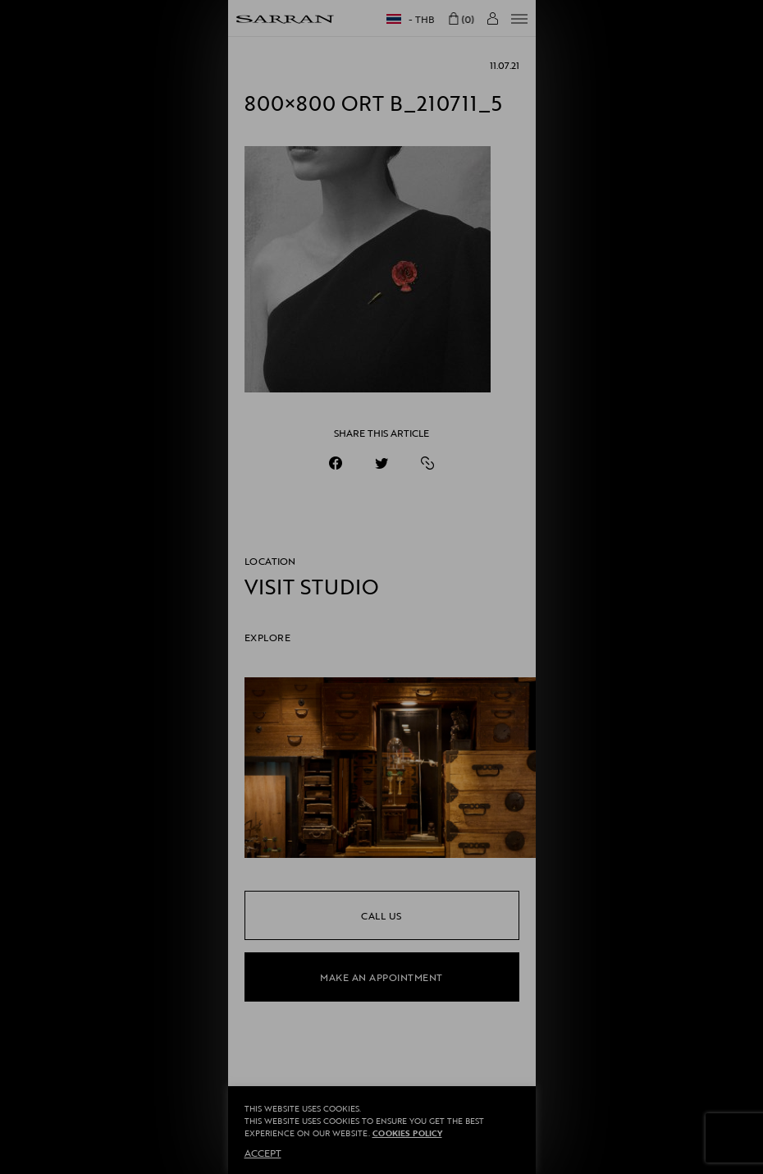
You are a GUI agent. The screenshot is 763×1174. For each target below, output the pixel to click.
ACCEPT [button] (262, 1153)
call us (381, 915)
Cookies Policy (407, 1133)
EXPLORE (267, 637)
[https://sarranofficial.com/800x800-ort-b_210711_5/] (427, 463)
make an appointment (381, 977)
